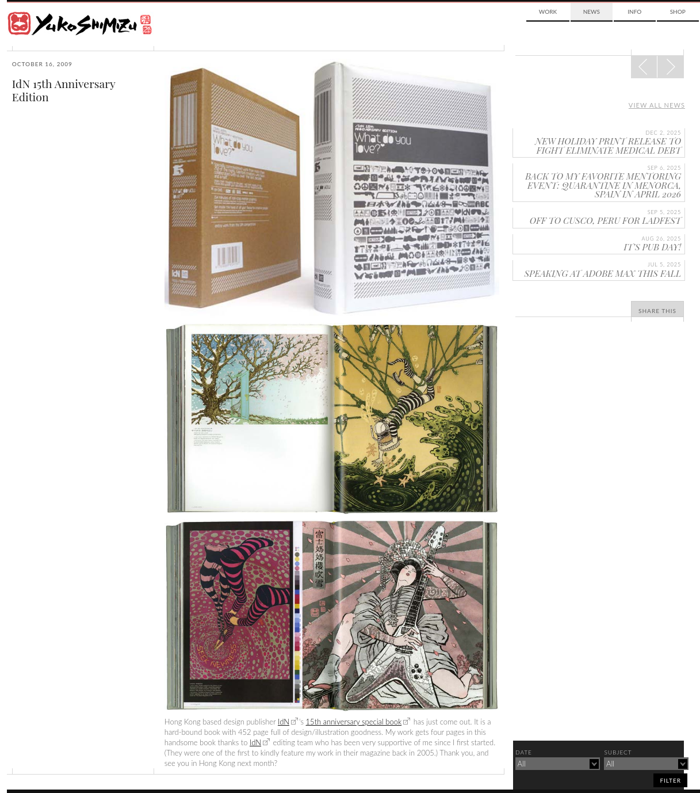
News (591, 11)
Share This (657, 310)
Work (548, 11)
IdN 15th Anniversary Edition (63, 90)
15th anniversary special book (354, 721)
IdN (283, 721)
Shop (678, 11)
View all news (657, 105)
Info (634, 11)
